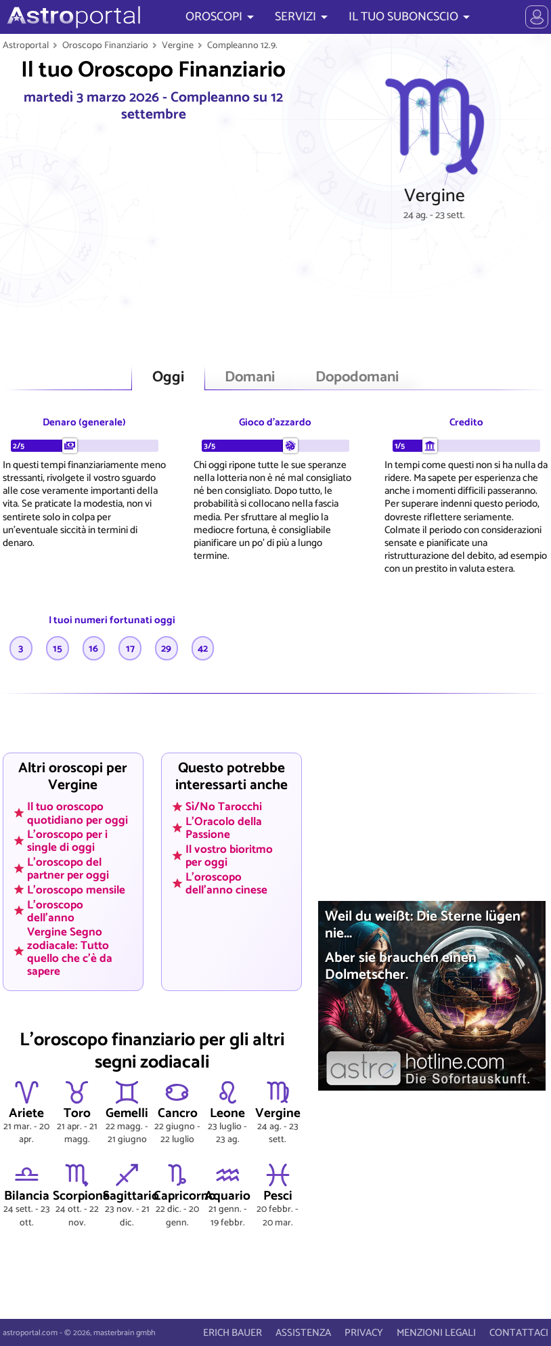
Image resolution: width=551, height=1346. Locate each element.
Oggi (168, 378)
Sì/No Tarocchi (223, 806)
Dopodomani (357, 378)
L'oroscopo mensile (76, 889)
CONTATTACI (518, 1332)
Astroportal (26, 45)
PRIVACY (364, 1332)
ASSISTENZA (303, 1332)
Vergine (178, 45)
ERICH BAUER (232, 1332)
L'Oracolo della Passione (223, 828)
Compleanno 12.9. (242, 45)
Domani (250, 378)
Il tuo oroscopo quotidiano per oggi (77, 813)
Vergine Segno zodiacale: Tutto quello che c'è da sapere (69, 951)
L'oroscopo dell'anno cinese (226, 883)
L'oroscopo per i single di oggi (67, 841)
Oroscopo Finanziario (105, 45)
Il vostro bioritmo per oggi (229, 855)
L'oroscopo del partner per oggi (68, 869)
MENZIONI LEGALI (436, 1332)
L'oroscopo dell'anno (55, 911)
